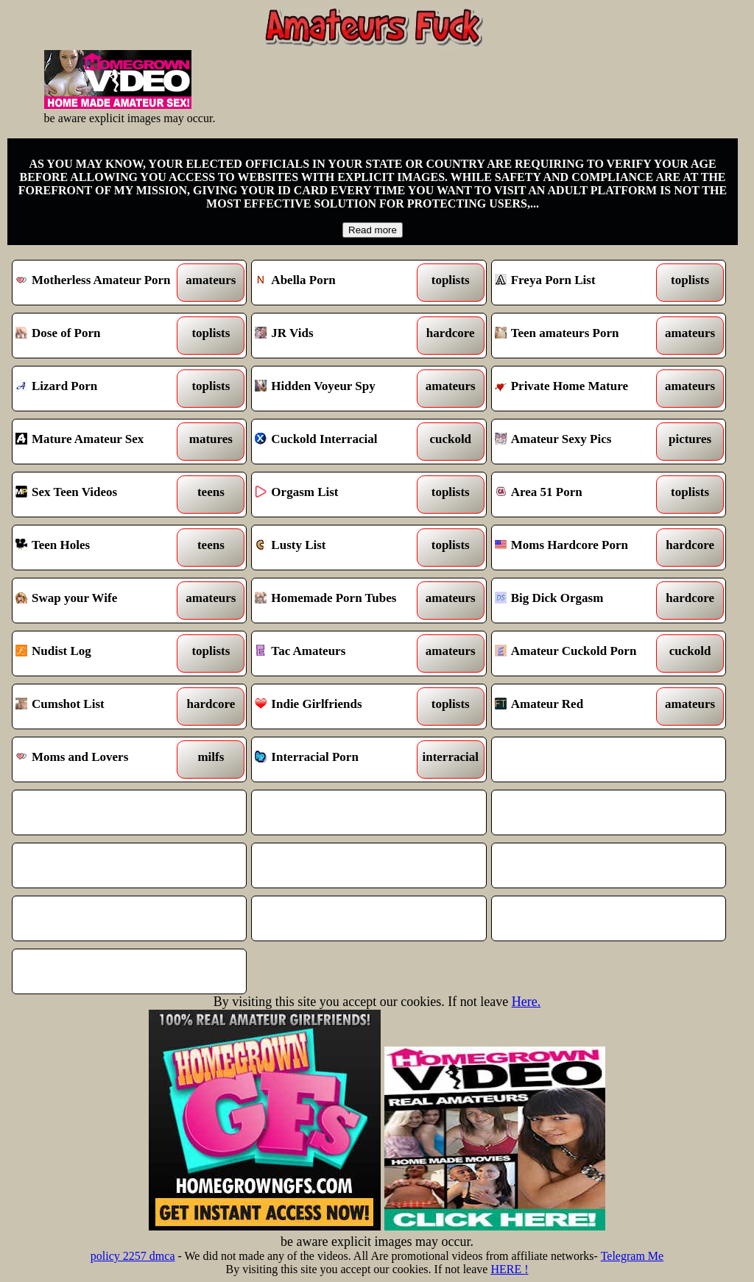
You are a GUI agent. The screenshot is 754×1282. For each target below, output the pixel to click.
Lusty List (339, 547)
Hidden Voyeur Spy (339, 388)
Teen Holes (99, 547)
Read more (372, 229)
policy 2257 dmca (133, 1256)
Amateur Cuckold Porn (579, 653)
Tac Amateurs (339, 653)
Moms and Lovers (99, 759)
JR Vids (339, 335)
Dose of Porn (99, 335)
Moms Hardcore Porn (579, 547)
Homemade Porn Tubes (339, 600)
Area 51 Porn (579, 494)
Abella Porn (339, 282)
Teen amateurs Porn (579, 335)
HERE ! (509, 1269)
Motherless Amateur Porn (99, 282)
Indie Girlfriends (339, 706)
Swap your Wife (99, 600)
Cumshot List (99, 706)
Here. (526, 1001)
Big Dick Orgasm (579, 600)
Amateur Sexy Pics (579, 441)
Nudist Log (99, 653)
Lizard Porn (99, 388)
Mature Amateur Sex (99, 441)
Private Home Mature (579, 388)
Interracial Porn (339, 759)
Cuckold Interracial (339, 441)
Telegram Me (632, 1256)
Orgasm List (339, 494)
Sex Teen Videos (99, 494)
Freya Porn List (579, 282)
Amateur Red (579, 706)
